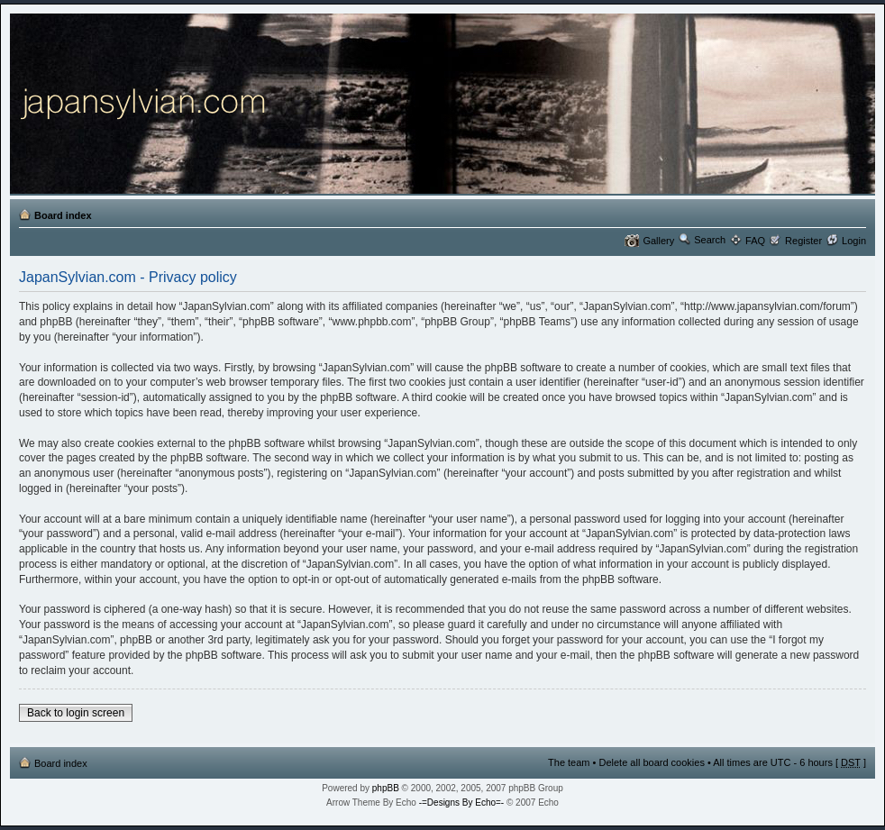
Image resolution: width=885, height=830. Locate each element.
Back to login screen (75, 713)
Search (709, 239)
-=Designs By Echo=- (462, 802)
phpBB (385, 788)
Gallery (658, 240)
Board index (63, 215)
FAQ (755, 240)
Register (803, 240)
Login (854, 240)
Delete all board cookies (651, 762)
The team (568, 762)
